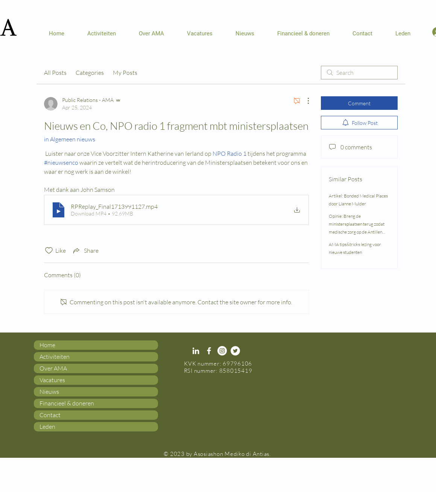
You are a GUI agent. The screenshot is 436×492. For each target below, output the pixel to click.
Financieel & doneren (66, 403)
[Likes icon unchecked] (49, 250)
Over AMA (53, 368)
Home (47, 345)
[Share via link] (85, 250)
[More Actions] (304, 100)
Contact (50, 415)
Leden (47, 426)
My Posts (125, 72)
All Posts (55, 72)
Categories (90, 72)
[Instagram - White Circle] (222, 350)
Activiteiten (54, 356)
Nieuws (49, 391)
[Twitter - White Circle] (235, 350)
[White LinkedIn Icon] (196, 350)
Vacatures (52, 380)
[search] (359, 72)
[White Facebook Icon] (209, 350)
